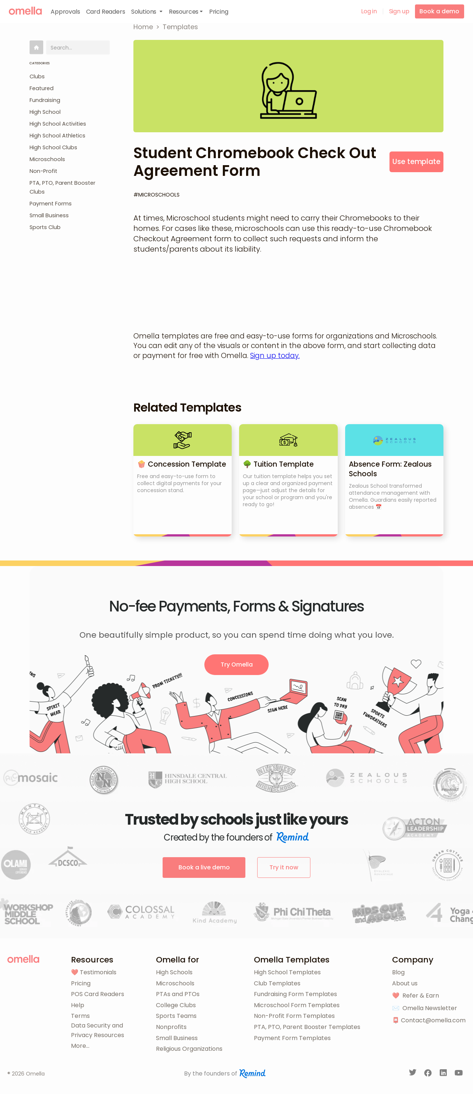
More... (80, 1046)
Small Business (177, 1038)
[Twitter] (413, 1074)
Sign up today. (275, 356)
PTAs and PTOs (178, 994)
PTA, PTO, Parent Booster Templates (307, 1027)
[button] (147, 11)
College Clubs (176, 1005)
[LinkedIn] (444, 1074)
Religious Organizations (189, 1048)
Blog (398, 972)
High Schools (174, 972)
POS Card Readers (97, 994)
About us (405, 983)
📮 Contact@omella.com (429, 1020)
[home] (25, 10)
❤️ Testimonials (93, 972)
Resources (92, 959)
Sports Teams (176, 1016)
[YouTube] (459, 1074)
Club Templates (277, 983)
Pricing (81, 983)
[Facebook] (428, 1074)
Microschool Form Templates (297, 1005)
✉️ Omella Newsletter (424, 1008)
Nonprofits (171, 1027)
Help (77, 1005)
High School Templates (287, 972)
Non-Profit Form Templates (294, 1016)
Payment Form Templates (292, 1038)
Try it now (283, 867)
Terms (80, 1016)
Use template (416, 162)
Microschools (175, 983)
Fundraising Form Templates (295, 994)
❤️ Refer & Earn (415, 995)
